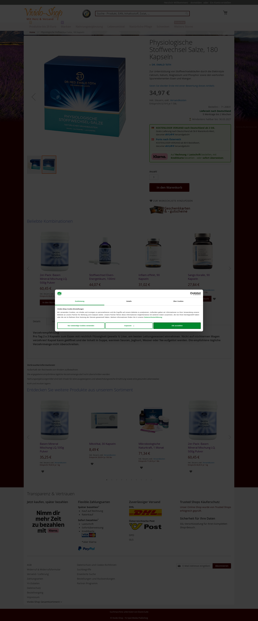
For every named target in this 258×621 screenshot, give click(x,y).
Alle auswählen (177, 326)
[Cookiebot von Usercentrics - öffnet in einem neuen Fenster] (186, 293)
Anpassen (129, 326)
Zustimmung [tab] (79, 301)
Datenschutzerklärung (153, 317)
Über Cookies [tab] (178, 301)
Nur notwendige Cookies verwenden (81, 326)
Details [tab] (128, 301)
